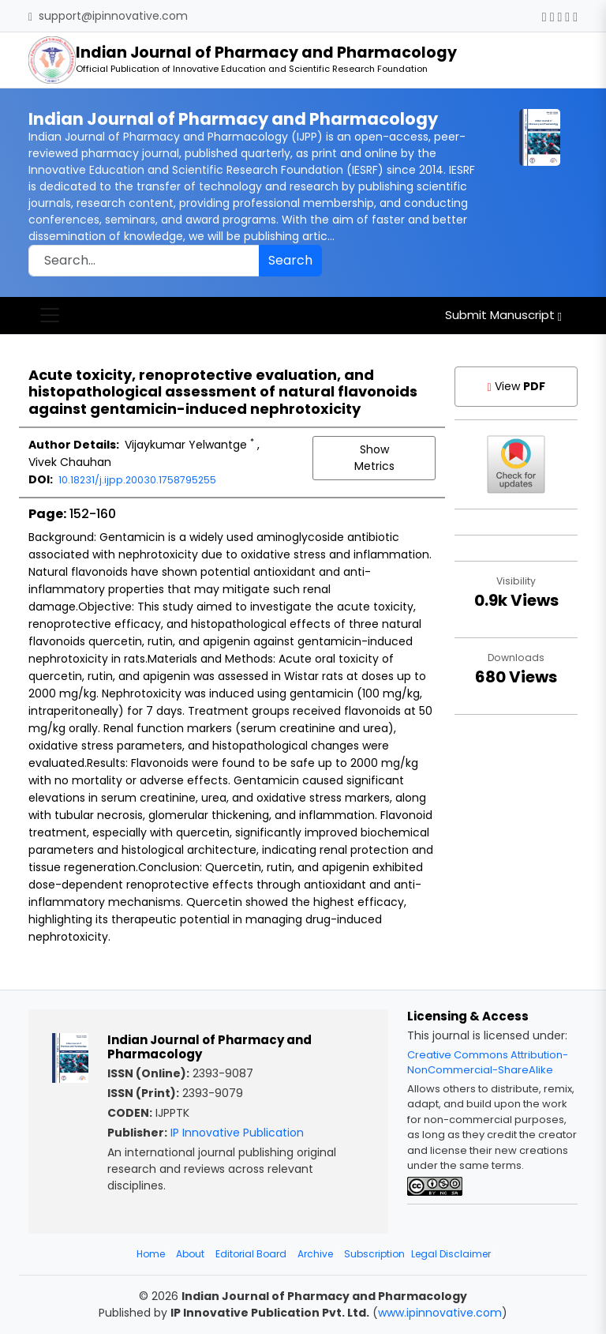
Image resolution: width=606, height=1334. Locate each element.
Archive (315, 1254)
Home (151, 1254)
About (190, 1254)
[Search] (144, 260)
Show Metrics (374, 458)
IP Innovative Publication (237, 1132)
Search (290, 260)
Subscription (374, 1254)
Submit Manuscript (503, 314)
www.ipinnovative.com (440, 1313)
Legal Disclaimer (451, 1254)
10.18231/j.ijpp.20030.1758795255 (137, 480)
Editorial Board (250, 1254)
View (515, 386)
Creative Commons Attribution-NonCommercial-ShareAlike (487, 1062)
